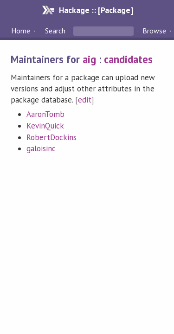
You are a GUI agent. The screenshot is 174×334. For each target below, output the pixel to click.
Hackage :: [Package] (96, 10)
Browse (154, 30)
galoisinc (41, 148)
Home (20, 30)
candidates (128, 59)
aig (89, 59)
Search (55, 30)
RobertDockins (51, 137)
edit (84, 100)
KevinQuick (45, 126)
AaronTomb (45, 114)
